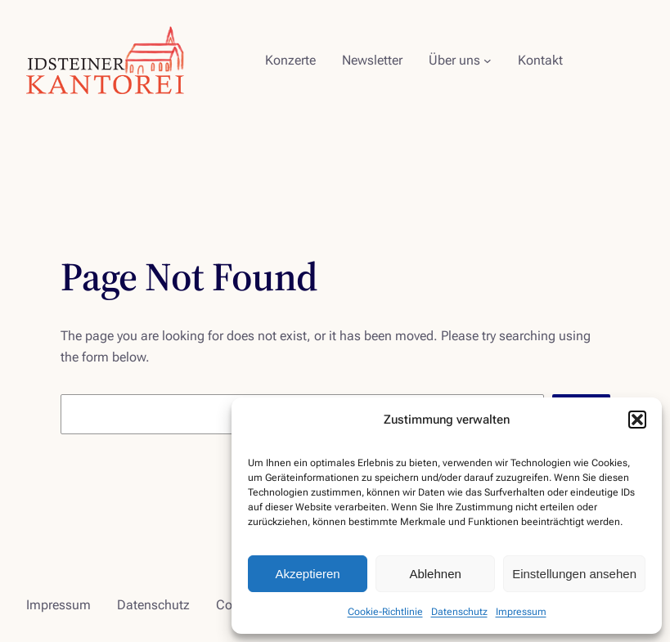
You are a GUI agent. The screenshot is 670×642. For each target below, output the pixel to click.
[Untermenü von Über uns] (487, 60)
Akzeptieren (307, 574)
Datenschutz (459, 611)
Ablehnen (435, 574)
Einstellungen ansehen (574, 574)
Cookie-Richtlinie (385, 611)
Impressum (521, 611)
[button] (637, 419)
